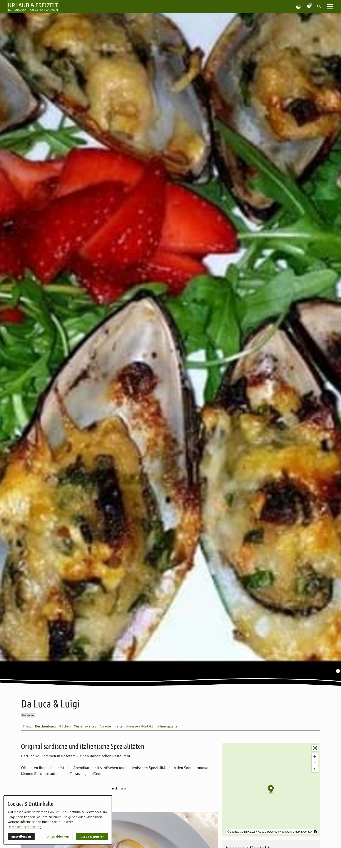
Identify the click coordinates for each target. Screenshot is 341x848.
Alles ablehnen (58, 836)
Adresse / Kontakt (139, 726)
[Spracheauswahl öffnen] (298, 6)
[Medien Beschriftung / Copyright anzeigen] (338, 671)
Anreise (105, 726)
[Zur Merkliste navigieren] (308, 5)
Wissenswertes (85, 726)
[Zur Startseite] (33, 6)
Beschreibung (45, 726)
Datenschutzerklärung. (25, 827)
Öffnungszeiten (168, 726)
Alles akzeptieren (92, 836)
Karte (118, 726)
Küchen (65, 726)
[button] (330, 6)
